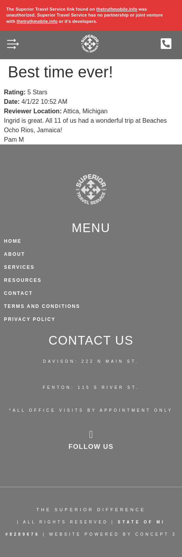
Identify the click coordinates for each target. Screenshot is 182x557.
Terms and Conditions (42, 306)
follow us (91, 446)
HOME (13, 241)
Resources (23, 280)
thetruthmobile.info (116, 9)
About (14, 254)
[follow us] (91, 434)
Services (19, 267)
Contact (18, 293)
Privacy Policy (30, 319)
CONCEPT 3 (156, 534)
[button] (13, 45)
